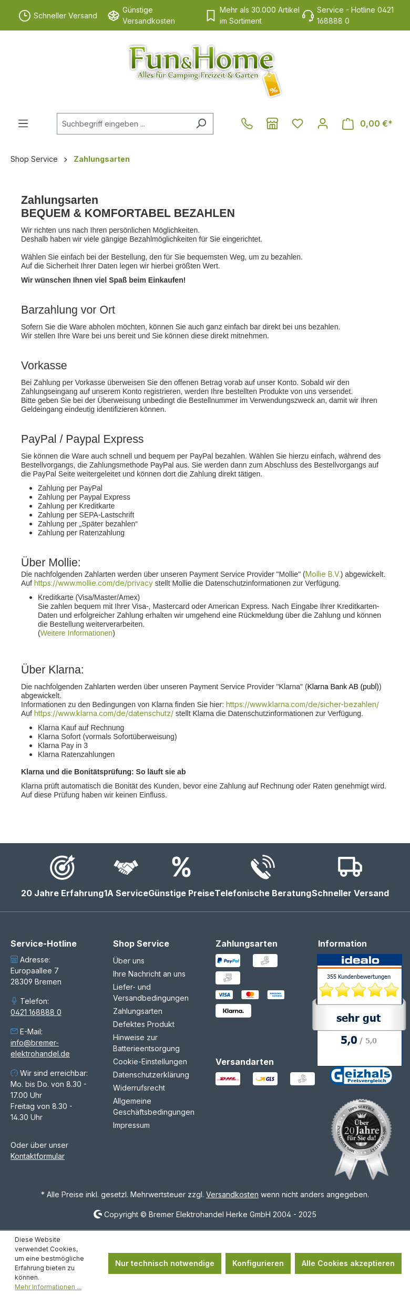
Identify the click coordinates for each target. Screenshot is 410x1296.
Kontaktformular (38, 1156)
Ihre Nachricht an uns (149, 973)
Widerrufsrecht (139, 1087)
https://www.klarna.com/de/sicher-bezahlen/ (302, 704)
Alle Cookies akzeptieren (348, 1263)
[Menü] (23, 123)
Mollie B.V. (323, 573)
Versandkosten (232, 1194)
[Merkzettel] (297, 123)
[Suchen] (201, 123)
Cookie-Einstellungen (150, 1061)
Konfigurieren (258, 1263)
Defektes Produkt (144, 1024)
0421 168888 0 (36, 1012)
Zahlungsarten (137, 1011)
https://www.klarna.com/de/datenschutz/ (103, 713)
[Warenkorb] (367, 123)
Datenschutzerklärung (151, 1074)
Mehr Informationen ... (48, 1287)
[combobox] (123, 123)
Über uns (129, 960)
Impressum (131, 1125)
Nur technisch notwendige (164, 1263)
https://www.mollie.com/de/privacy (93, 582)
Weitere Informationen (76, 633)
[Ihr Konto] (322, 123)
